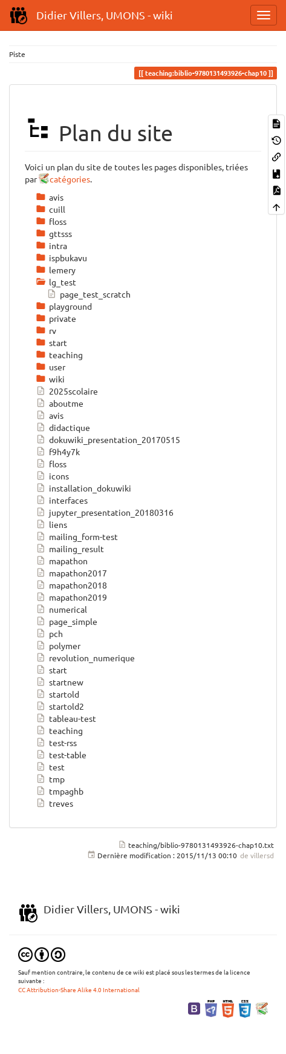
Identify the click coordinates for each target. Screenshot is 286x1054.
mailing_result (70, 548)
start (51, 669)
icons (52, 475)
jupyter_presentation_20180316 (105, 512)
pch (49, 633)
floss (51, 463)
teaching (59, 730)
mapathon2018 (71, 584)
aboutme (59, 403)
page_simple (66, 621)
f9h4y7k (58, 451)
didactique (63, 427)
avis (49, 415)
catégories (70, 178)
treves (54, 803)
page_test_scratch (89, 294)
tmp (50, 778)
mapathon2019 (71, 597)
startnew (59, 681)
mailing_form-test (77, 536)
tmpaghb (59, 790)
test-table (61, 754)
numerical (61, 609)
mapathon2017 (71, 572)
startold (57, 694)
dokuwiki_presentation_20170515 (108, 439)
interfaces (62, 500)
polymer (58, 645)
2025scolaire (67, 390)
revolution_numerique (85, 657)
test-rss (56, 742)
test (50, 766)
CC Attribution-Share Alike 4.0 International (79, 989)
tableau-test (66, 718)
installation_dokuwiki (83, 487)
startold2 (60, 706)
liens (51, 524)
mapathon (62, 560)
